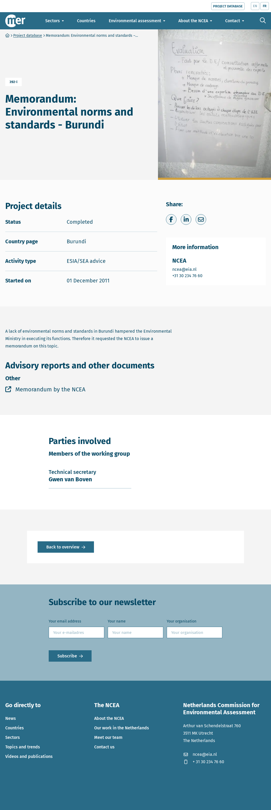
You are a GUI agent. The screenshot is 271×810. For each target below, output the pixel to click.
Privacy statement (41, 802)
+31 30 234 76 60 (187, 275)
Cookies (12, 802)
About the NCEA (109, 718)
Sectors (12, 737)
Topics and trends (22, 746)
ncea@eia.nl (187, 269)
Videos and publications (29, 756)
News (10, 718)
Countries (14, 727)
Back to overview (62, 547)
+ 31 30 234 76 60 (203, 761)
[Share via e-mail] (201, 219)
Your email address (65, 621)
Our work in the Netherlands (121, 727)
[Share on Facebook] (171, 219)
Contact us (104, 746)
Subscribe (67, 655)
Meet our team (108, 737)
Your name (117, 621)
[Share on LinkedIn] (186, 219)
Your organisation (181, 621)
